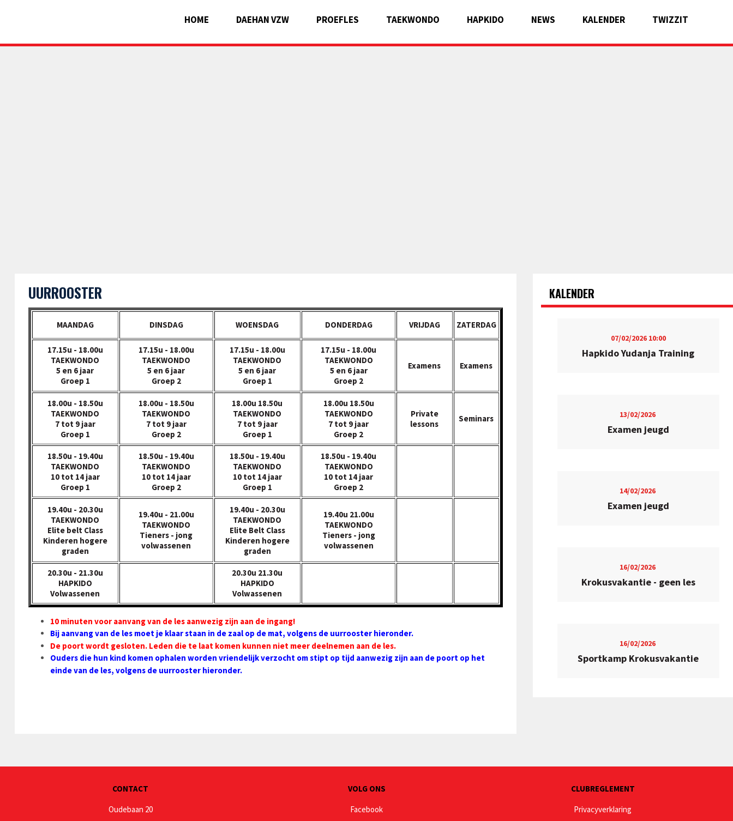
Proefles (337, 20)
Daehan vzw (262, 20)
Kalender (603, 20)
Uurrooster (65, 292)
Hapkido (485, 20)
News (543, 20)
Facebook (366, 809)
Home (196, 20)
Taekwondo (413, 20)
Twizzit (670, 20)
